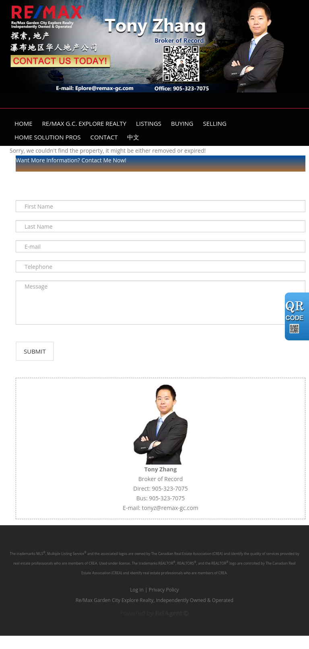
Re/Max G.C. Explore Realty (84, 123)
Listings (148, 123)
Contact (104, 137)
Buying (182, 123)
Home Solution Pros (47, 137)
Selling (215, 123)
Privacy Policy (164, 603)
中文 (133, 137)
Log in (137, 603)
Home (23, 123)
